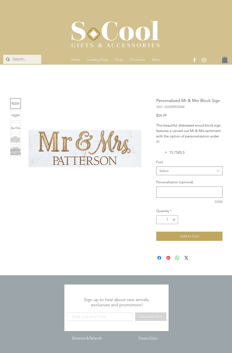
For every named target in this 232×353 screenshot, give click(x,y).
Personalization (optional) (174, 182)
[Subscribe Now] (150, 316)
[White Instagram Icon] (204, 60)
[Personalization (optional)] (189, 192)
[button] (119, 59)
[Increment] (174, 220)
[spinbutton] (167, 220)
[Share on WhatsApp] (177, 258)
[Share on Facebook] (159, 258)
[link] (225, 59)
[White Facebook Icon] (194, 60)
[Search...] (21, 59)
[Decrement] (160, 220)
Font (159, 162)
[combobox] (189, 170)
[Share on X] (186, 258)
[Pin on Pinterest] (168, 258)
